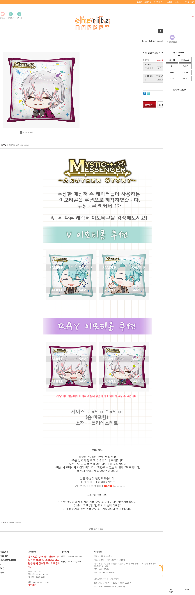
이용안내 (4, 551)
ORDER (185, 72)
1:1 (172, 66)
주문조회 (168, 2)
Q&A (172, 78)
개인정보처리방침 (8, 560)
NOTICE (172, 59)
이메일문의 (32, 585)
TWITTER (185, 78)
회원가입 (147, 2)
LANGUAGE (189, 2)
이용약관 (4, 555)
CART (185, 66)
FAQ (172, 72)
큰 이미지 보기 (26, 132)
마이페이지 (158, 2)
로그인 (139, 2)
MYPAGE (185, 59)
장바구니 (177, 2)
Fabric (152, 41)
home (144, 41)
